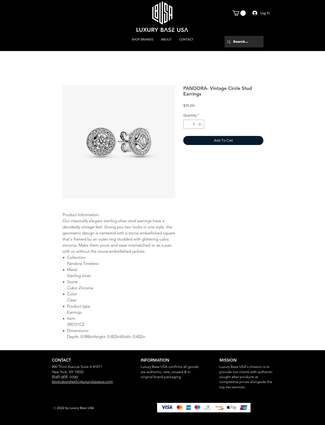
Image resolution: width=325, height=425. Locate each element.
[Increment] (200, 124)
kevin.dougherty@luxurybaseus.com (82, 382)
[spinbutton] (193, 124)
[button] (239, 13)
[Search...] (243, 41)
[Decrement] (187, 124)
